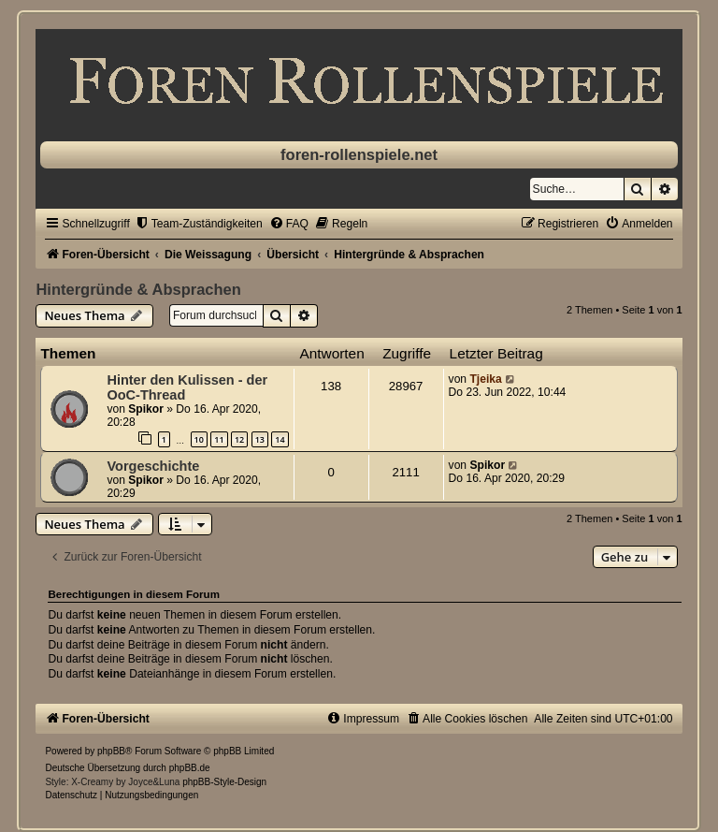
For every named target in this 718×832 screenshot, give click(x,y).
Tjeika (485, 379)
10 (199, 439)
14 (279, 439)
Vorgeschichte (153, 466)
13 (260, 439)
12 (239, 439)
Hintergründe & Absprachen (138, 289)
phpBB (111, 751)
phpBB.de (189, 768)
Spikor (146, 409)
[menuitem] (199, 223)
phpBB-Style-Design (224, 782)
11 (218, 439)
